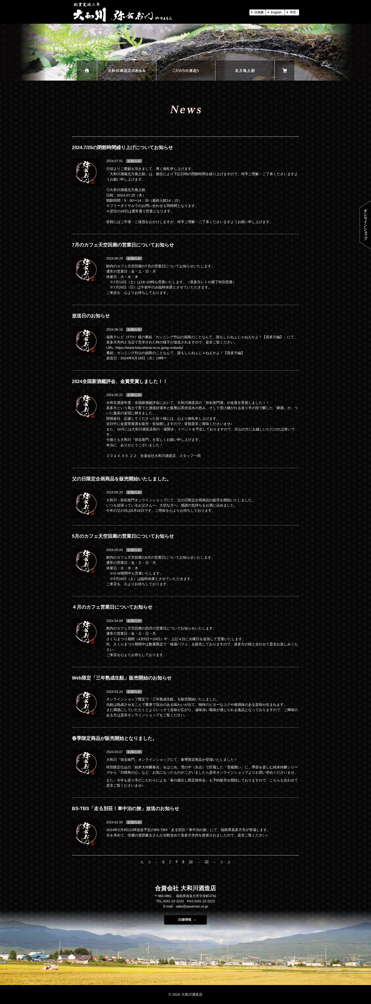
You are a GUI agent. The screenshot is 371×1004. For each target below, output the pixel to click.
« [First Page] (142, 861)
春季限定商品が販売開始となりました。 (114, 738)
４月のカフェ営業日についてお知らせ (112, 607)
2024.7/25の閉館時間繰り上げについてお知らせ (122, 147)
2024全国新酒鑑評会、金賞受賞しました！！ (120, 381)
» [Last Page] (228, 861)
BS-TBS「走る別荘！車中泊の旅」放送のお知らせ (125, 808)
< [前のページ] (149, 861)
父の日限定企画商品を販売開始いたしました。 (121, 478)
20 (206, 861)
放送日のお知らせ (91, 315)
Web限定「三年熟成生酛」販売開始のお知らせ (122, 677)
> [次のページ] (222, 861)
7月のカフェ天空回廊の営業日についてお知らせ (123, 244)
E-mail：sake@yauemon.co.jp (185, 906)
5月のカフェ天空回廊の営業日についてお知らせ (123, 536)
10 (191, 861)
